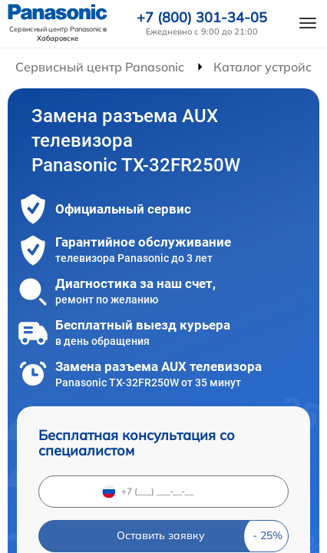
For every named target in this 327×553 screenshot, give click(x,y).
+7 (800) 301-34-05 (202, 17)
